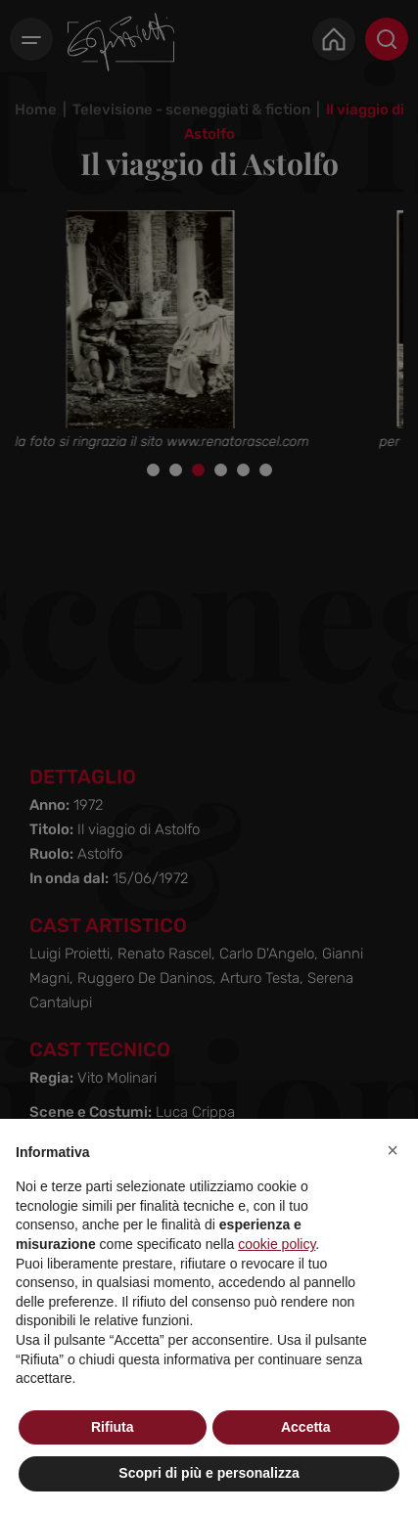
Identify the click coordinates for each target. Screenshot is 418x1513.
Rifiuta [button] (112, 1427)
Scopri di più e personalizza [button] (208, 1473)
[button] (392, 1150)
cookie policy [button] (276, 1244)
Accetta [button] (306, 1427)
